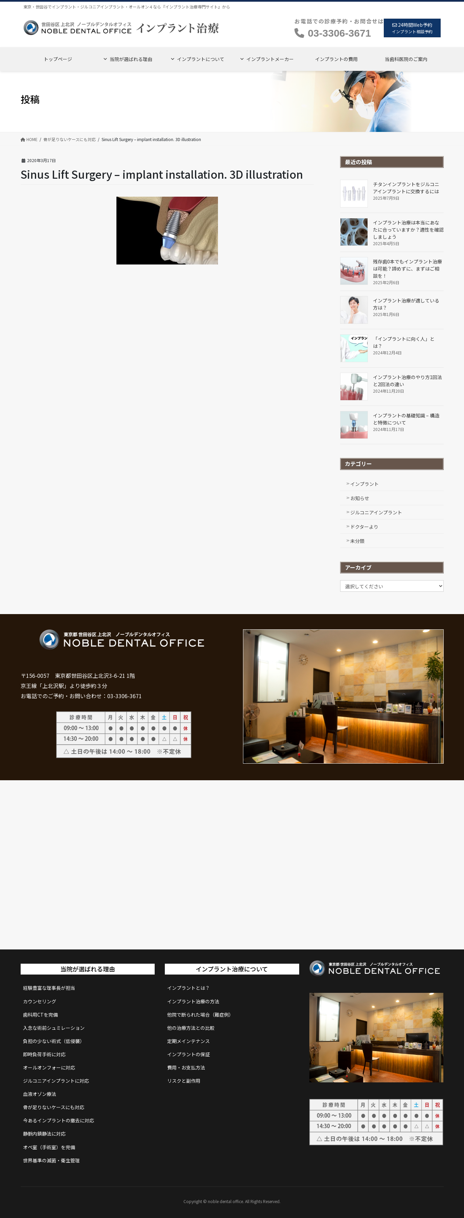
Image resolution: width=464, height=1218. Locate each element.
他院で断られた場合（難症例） (200, 1014)
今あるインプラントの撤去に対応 (58, 1120)
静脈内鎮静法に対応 (44, 1133)
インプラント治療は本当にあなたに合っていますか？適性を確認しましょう (408, 229)
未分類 (357, 540)
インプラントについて (200, 59)
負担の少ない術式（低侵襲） (54, 1041)
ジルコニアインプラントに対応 (56, 1080)
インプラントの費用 (336, 59)
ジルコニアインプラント (376, 512)
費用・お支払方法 (186, 1067)
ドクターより (364, 526)
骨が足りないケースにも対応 (53, 1107)
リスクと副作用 (183, 1080)
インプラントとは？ (188, 987)
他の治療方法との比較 (191, 1027)
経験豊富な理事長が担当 (49, 987)
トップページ (58, 59)
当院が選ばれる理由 (131, 59)
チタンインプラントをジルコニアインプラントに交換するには (406, 188)
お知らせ (359, 498)
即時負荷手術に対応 (44, 1054)
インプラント (364, 483)
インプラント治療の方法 (193, 1001)
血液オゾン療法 (39, 1094)
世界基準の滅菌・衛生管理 (51, 1160)
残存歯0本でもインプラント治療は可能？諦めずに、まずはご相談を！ (407, 268)
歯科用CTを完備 (40, 1014)
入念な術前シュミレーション (54, 1027)
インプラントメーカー (270, 59)
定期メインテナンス (188, 1041)
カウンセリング (39, 1001)
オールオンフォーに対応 (49, 1067)
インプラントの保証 (188, 1054)
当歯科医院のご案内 (406, 59)
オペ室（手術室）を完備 (49, 1147)
